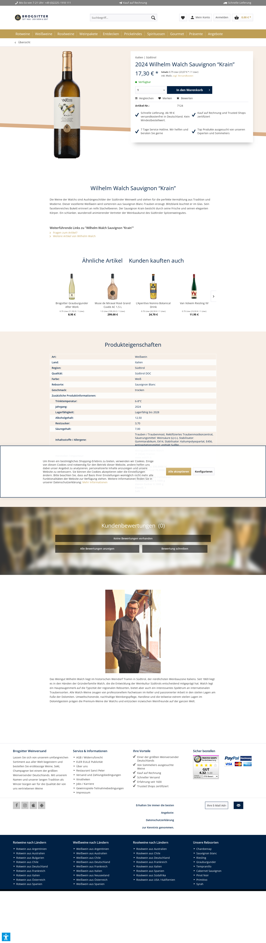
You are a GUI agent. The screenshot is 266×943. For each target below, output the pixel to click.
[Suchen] (153, 17)
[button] (6, 937)
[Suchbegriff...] (123, 17)
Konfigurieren (203, 471)
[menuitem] (123, 17)
